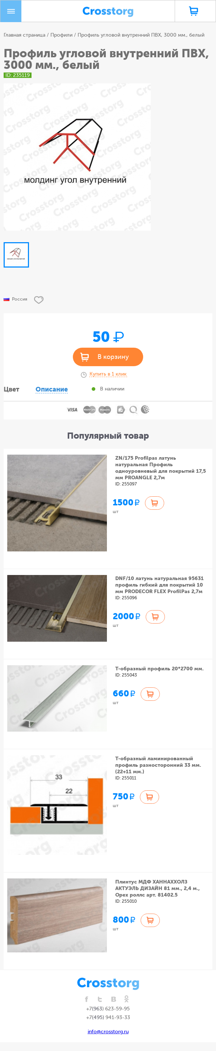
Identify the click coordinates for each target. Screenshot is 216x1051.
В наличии (112, 389)
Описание (52, 389)
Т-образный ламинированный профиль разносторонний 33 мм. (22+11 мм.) (158, 765)
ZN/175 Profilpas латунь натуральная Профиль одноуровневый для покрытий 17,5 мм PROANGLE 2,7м (160, 467)
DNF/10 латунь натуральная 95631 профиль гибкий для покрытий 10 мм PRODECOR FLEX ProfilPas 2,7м (159, 584)
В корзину (113, 356)
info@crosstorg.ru (108, 1031)
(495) (98, 1017)
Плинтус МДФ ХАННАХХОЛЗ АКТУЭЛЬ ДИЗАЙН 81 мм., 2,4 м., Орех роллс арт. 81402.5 (157, 888)
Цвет (11, 389)
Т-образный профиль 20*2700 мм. (159, 668)
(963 (97, 1008)
